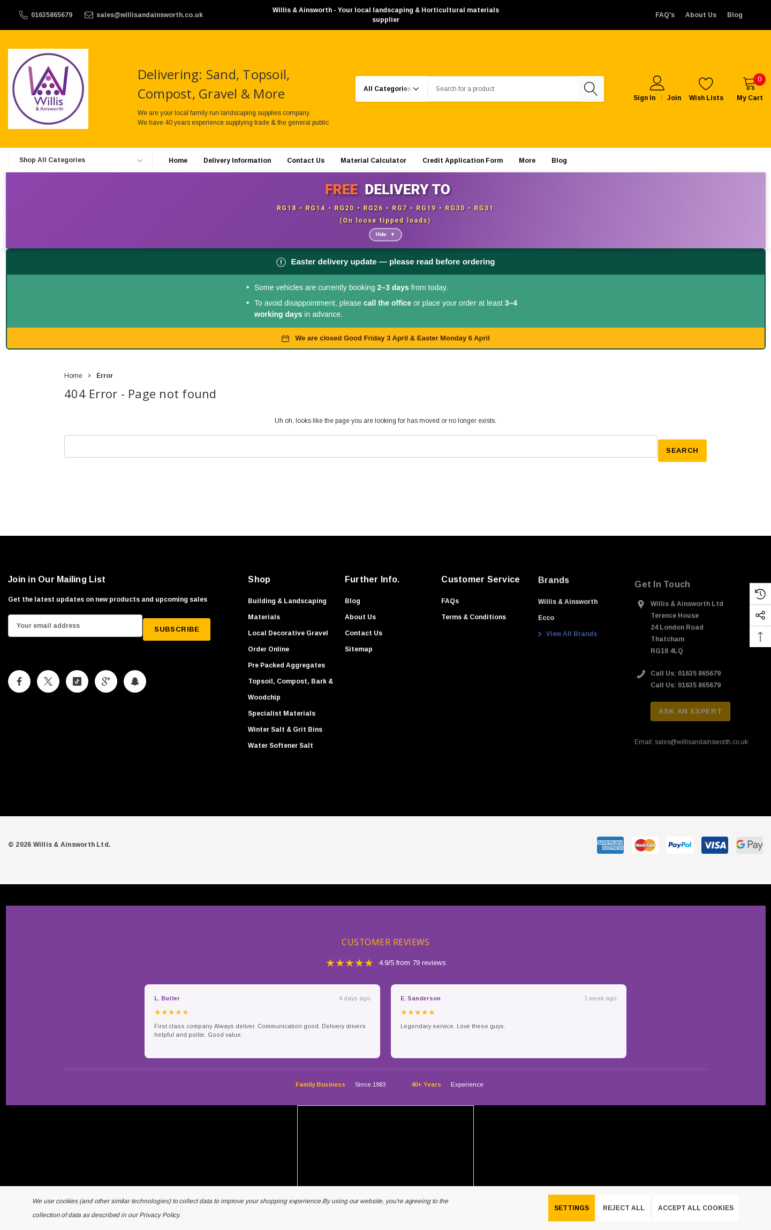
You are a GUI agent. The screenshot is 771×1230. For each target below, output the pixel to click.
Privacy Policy (159, 1215)
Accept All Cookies (696, 1208)
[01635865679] (45, 15)
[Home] (178, 160)
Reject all (624, 1208)
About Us (700, 15)
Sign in (644, 98)
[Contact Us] (305, 160)
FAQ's (665, 15)
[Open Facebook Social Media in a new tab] (19, 681)
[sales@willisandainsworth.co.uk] (143, 15)
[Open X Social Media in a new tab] (48, 681)
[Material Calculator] (373, 160)
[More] (527, 160)
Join (674, 98)
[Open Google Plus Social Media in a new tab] (106, 681)
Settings (571, 1208)
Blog (735, 15)
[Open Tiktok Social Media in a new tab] (77, 681)
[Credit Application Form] (462, 160)
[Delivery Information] (237, 160)
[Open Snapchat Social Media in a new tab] (135, 681)
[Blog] (559, 160)
